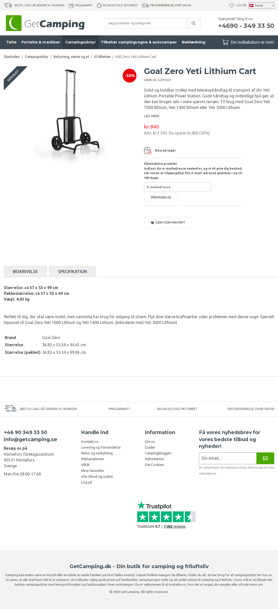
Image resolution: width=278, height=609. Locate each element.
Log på (241, 5)
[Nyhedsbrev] (265, 458)
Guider (150, 447)
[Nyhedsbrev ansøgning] (227, 458)
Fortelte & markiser (41, 42)
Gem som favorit (168, 222)
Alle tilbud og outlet (97, 477)
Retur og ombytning (97, 453)
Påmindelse (161, 197)
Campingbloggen (158, 453)
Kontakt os (90, 442)
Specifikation (72, 271)
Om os (150, 442)
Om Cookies (154, 465)
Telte (11, 42)
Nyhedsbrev (154, 459)
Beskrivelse (25, 271)
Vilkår (85, 465)
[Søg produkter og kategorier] (145, 23)
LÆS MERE (152, 116)
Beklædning (193, 42)
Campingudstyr (80, 42)
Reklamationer (92, 459)
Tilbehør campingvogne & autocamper (139, 42)
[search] (193, 23)
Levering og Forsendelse (101, 447)
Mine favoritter (92, 471)
